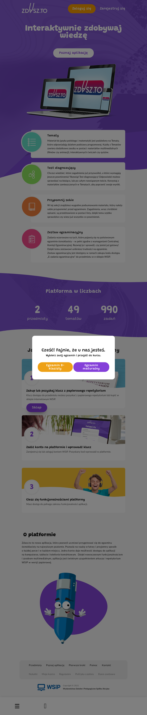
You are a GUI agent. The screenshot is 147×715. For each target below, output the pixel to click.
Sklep (36, 407)
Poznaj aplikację (73, 53)
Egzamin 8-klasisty (55, 367)
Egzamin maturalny (91, 367)
